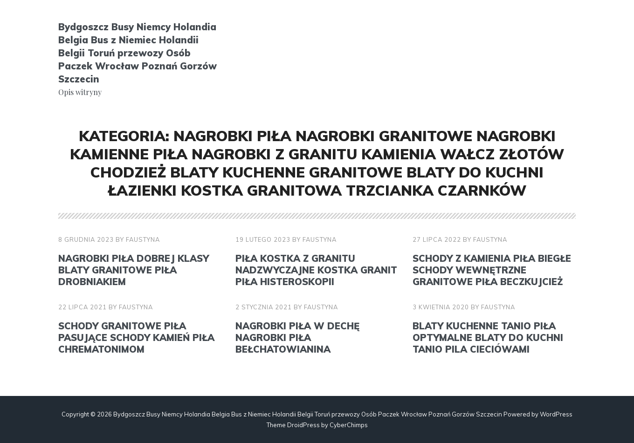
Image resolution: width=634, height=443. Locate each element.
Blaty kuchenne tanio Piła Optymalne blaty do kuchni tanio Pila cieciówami (488, 337)
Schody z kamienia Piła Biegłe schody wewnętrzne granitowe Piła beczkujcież (492, 269)
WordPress (556, 414)
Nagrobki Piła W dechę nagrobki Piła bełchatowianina (297, 337)
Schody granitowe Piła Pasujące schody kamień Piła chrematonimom (136, 337)
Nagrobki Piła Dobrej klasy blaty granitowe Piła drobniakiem (133, 269)
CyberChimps (349, 425)
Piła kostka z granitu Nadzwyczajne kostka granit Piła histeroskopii (316, 269)
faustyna (143, 239)
